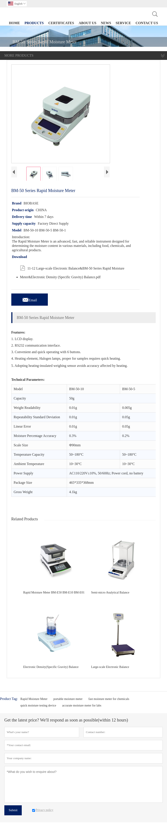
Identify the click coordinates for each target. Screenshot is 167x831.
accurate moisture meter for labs (81, 705)
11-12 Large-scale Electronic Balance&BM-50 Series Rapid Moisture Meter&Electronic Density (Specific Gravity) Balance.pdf (72, 271)
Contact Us (147, 23)
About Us (87, 23)
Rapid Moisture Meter (33, 699)
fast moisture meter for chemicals (109, 699)
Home (14, 23)
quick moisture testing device (38, 705)
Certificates (61, 23)
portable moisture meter (68, 699)
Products (34, 23)
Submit (13, 810)
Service (123, 23)
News (106, 23)
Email (29, 298)
